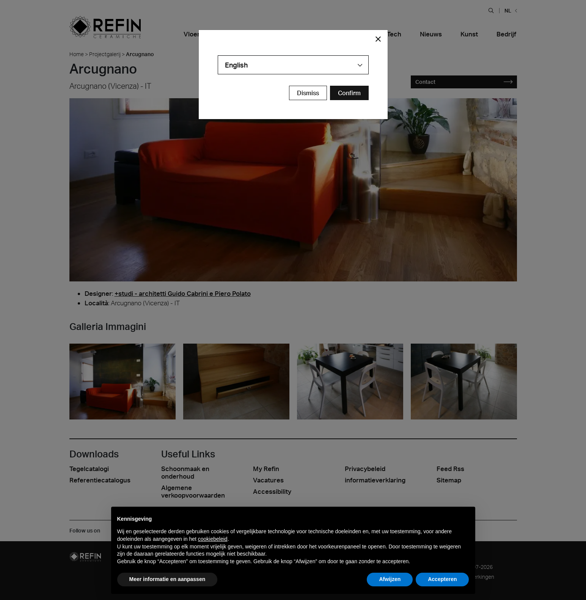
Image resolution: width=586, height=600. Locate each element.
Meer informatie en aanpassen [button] (167, 579)
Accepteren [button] (442, 579)
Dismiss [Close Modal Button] (308, 93)
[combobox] (293, 64)
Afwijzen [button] (390, 579)
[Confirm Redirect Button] (349, 93)
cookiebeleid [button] (213, 539)
